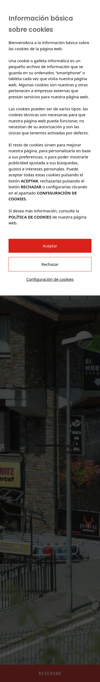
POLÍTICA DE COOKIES (30, 217)
